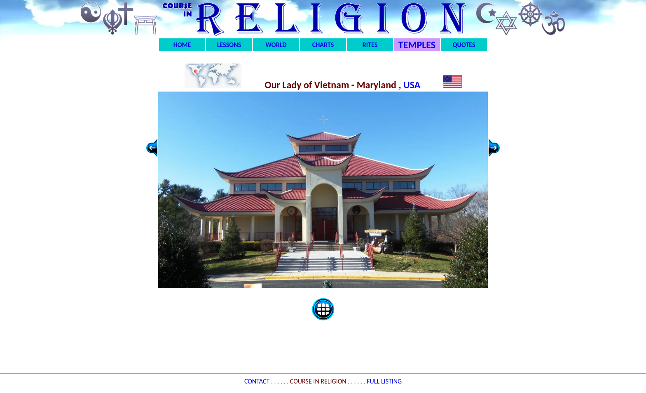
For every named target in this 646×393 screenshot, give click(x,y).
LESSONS (229, 45)
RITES (370, 45)
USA (413, 85)
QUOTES (463, 45)
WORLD (276, 45)
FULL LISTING (384, 381)
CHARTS (323, 45)
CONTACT (257, 381)
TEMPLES (416, 45)
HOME (182, 45)
